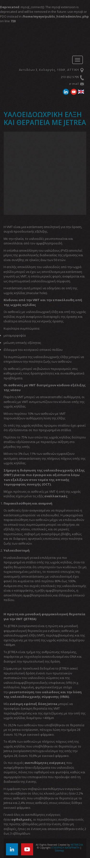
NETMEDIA (77, 844)
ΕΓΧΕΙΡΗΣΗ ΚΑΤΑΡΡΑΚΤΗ (32, 40)
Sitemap (59, 850)
